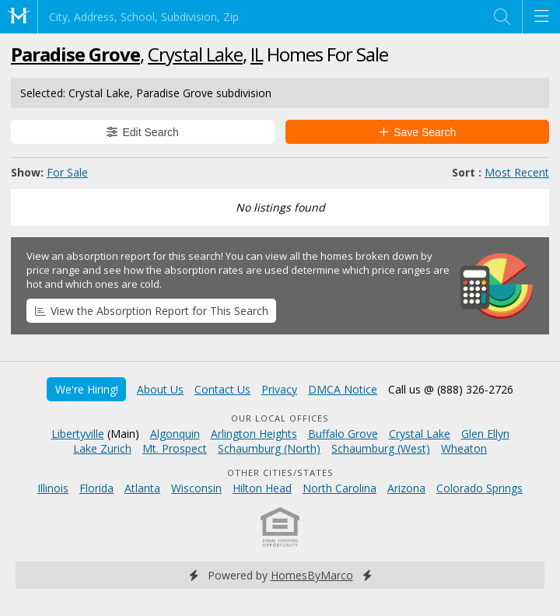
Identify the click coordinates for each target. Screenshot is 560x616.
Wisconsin (196, 488)
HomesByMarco (312, 575)
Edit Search (143, 132)
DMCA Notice (342, 389)
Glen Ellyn (485, 433)
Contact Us (222, 389)
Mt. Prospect (174, 448)
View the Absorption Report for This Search (151, 310)
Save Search (418, 132)
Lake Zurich (102, 448)
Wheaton (464, 448)
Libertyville (77, 433)
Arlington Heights (254, 433)
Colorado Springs (479, 488)
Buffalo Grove (343, 433)
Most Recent (517, 172)
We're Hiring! (86, 389)
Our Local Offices (280, 418)
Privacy (279, 389)
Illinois (52, 488)
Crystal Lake (195, 54)
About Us (160, 389)
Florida (96, 488)
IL (256, 54)
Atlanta (142, 488)
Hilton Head (262, 488)
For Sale (67, 172)
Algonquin (175, 433)
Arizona (406, 488)
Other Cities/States (280, 472)
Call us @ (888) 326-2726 (450, 389)
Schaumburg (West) (380, 448)
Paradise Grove (75, 54)
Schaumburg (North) (269, 448)
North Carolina (339, 488)
